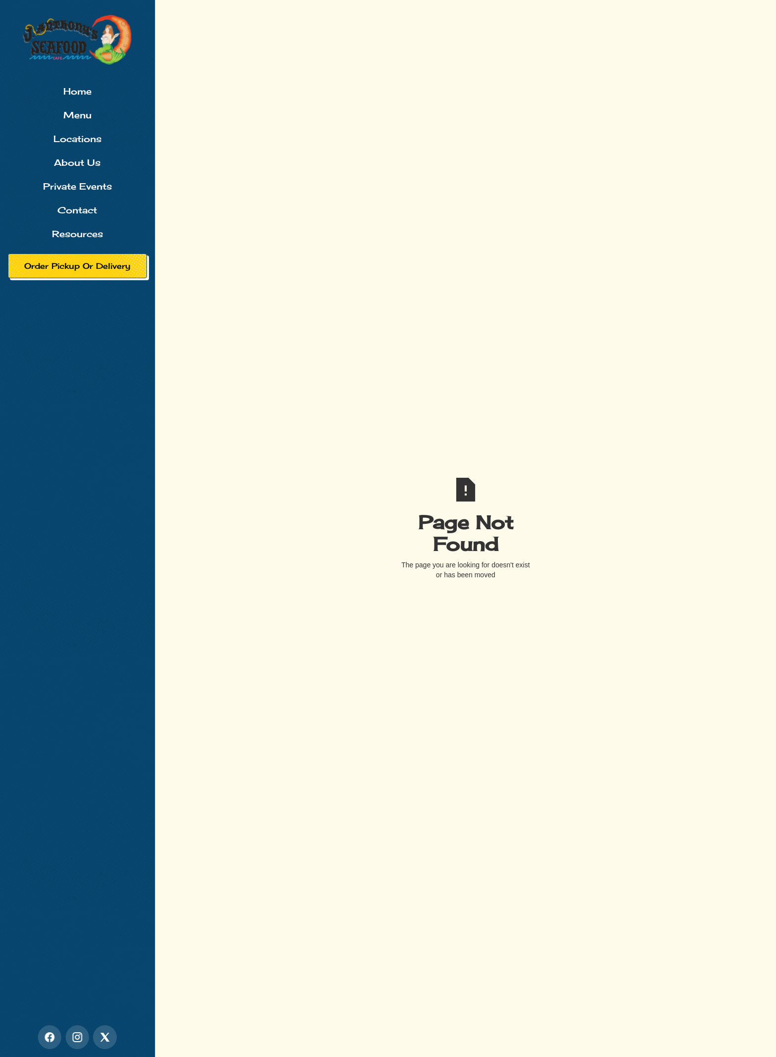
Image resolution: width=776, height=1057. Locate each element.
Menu (77, 114)
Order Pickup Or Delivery (77, 266)
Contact (77, 209)
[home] (77, 39)
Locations (77, 138)
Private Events (77, 186)
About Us (77, 162)
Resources (77, 233)
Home (77, 91)
